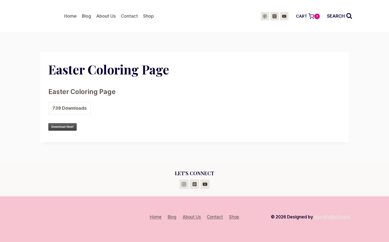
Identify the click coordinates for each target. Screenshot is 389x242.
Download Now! (62, 127)
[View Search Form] (340, 16)
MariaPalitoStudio (332, 216)
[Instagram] (274, 16)
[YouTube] (284, 16)
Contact (129, 16)
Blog (86, 16)
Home (70, 16)
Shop (148, 16)
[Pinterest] (265, 16)
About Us (106, 16)
